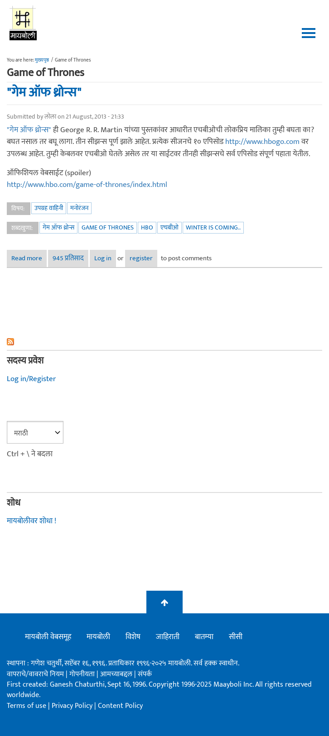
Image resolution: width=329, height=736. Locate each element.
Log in (102, 258)
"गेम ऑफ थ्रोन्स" (44, 92)
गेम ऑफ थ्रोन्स (58, 227)
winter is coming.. (213, 227)
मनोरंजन (79, 208)
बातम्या (204, 637)
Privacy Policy (73, 706)
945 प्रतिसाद (68, 258)
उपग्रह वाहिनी (48, 208)
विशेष (133, 637)
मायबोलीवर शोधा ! (31, 521)
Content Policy (120, 706)
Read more (29, 258)
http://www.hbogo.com (262, 141)
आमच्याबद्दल (117, 674)
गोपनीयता (83, 674)
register (141, 258)
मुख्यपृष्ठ (42, 60)
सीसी (235, 637)
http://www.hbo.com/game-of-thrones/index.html (87, 184)
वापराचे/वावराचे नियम (35, 674)
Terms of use (26, 706)
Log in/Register (31, 379)
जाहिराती (167, 637)
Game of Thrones (108, 227)
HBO (147, 227)
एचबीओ (169, 227)
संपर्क (145, 674)
